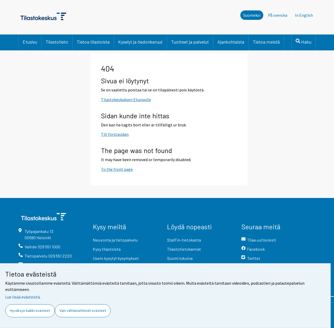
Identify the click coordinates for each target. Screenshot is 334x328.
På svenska (279, 15)
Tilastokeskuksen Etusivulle (126, 99)
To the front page (117, 169)
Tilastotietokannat (184, 249)
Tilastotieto (57, 42)
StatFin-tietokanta (184, 239)
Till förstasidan (115, 134)
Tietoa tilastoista (93, 42)
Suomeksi (251, 15)
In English (305, 15)
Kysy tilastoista (107, 249)
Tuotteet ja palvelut (190, 42)
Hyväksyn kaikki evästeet (30, 310)
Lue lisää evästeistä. (23, 297)
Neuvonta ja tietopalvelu (115, 239)
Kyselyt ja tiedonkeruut (140, 42)
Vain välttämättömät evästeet (82, 310)
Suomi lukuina (180, 258)
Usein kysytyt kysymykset (116, 258)
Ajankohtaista (230, 42)
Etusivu (30, 42)
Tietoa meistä (266, 42)
